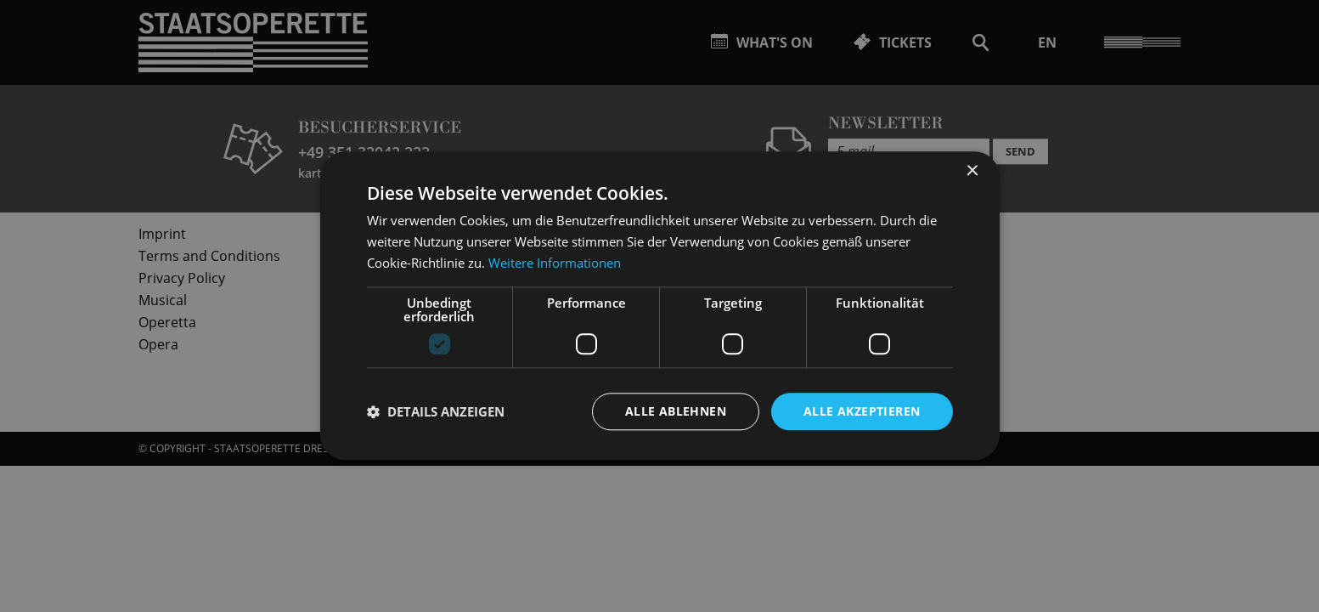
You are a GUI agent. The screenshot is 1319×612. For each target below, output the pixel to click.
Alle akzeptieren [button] (861, 411)
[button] (435, 411)
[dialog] (659, 306)
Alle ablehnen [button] (675, 411)
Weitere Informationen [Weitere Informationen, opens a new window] (554, 262)
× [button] (972, 171)
